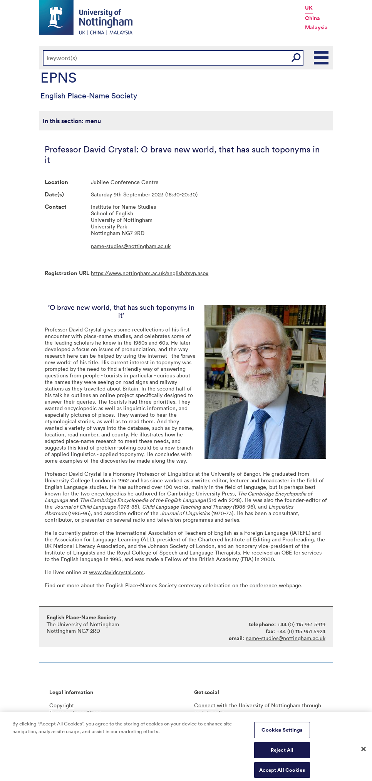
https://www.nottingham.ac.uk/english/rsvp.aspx (149, 273)
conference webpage (275, 585)
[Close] (363, 751)
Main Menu (321, 58)
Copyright (61, 705)
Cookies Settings (281, 732)
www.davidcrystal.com (116, 572)
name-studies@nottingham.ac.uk (131, 246)
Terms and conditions (75, 712)
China (312, 18)
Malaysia (316, 27)
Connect (204, 705)
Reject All (282, 752)
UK (309, 8)
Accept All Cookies (282, 772)
